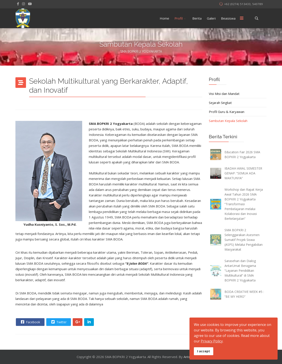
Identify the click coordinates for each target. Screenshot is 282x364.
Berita (197, 18)
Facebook (30, 322)
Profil (178, 18)
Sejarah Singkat (220, 102)
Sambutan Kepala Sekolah (228, 120)
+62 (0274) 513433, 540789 (243, 4)
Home (164, 18)
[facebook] (18, 4)
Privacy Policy (212, 341)
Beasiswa (228, 18)
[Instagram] (23, 4)
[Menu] (241, 18)
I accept (203, 351)
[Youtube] (30, 4)
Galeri (211, 18)
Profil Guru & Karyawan (226, 111)
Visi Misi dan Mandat (224, 93)
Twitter (58, 322)
